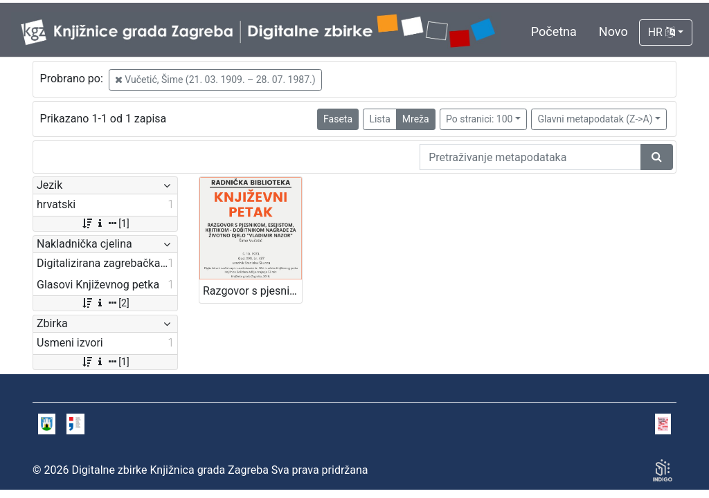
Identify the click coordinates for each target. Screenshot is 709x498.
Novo (613, 31)
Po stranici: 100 (479, 118)
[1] (105, 223)
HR (661, 32)
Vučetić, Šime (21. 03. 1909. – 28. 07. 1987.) (215, 79)
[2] (105, 302)
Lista (379, 118)
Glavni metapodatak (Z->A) (594, 118)
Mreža (415, 118)
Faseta (337, 118)
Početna (554, 31)
